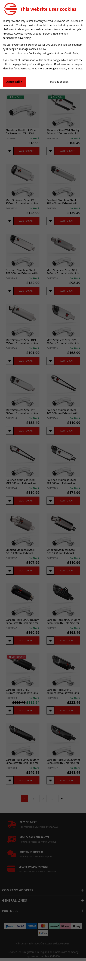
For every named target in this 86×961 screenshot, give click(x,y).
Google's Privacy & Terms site (65, 68)
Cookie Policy (72, 53)
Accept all (14, 82)
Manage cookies (59, 81)
